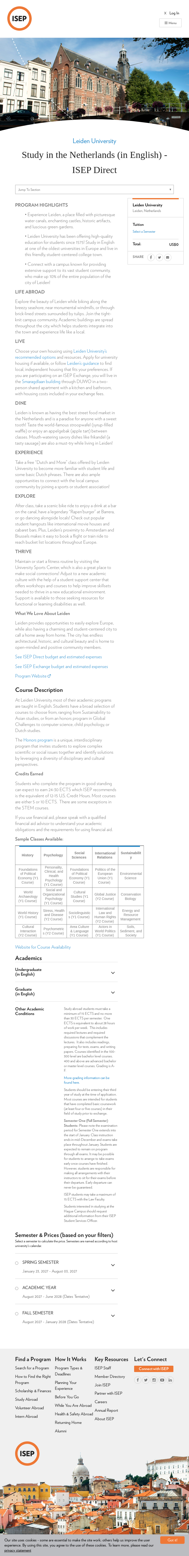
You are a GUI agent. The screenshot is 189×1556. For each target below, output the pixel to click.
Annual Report (106, 1410)
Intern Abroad (26, 1416)
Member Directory (110, 1376)
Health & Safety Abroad (74, 1413)
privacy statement (17, 1550)
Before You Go (67, 1396)
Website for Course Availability (43, 947)
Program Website (33, 676)
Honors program (38, 740)
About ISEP (104, 1418)
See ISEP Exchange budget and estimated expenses (61, 666)
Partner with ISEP (108, 1393)
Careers (101, 1401)
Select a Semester (144, 231)
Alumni (60, 1430)
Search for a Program (32, 1367)
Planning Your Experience (66, 1385)
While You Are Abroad (73, 1405)
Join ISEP (102, 1384)
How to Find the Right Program (33, 1379)
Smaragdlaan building (41, 381)
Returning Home (68, 1422)
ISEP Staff (103, 1367)
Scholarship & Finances (33, 1390)
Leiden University (94, 141)
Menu (170, 23)
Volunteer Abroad (29, 1407)
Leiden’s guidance (83, 363)
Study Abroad (26, 1399)
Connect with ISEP (154, 1368)
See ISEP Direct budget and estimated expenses (58, 656)
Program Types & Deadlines (68, 1370)
